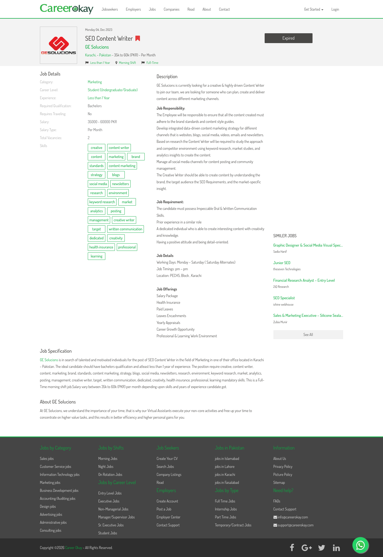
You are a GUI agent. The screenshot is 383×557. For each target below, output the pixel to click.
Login (335, 9)
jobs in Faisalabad (227, 482)
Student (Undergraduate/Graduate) (113, 90)
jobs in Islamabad (227, 458)
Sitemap (279, 482)
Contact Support (168, 525)
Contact (224, 9)
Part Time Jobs (225, 517)
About (206, 9)
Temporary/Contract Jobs (233, 525)
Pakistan (105, 55)
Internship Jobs (226, 509)
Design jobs (48, 506)
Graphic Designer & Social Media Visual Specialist (310, 245)
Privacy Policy (283, 466)
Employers (133, 9)
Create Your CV (167, 458)
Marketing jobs (50, 482)
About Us (279, 458)
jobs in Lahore (224, 466)
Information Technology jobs (60, 474)
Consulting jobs (50, 530)
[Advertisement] (308, 151)
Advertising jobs (51, 514)
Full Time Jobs (225, 501)
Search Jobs (165, 466)
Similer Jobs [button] (285, 236)
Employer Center (169, 517)
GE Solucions (97, 47)
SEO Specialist (284, 297)
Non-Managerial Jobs (113, 509)
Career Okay (74, 547)
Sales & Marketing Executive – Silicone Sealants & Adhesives (319, 315)
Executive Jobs (108, 501)
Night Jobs (105, 466)
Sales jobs (47, 458)
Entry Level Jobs (110, 493)
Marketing (95, 82)
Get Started (314, 9)
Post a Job (164, 509)
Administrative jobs (53, 522)
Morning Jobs (107, 458)
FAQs (276, 501)
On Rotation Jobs (110, 474)
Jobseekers (110, 9)
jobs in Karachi (225, 474)
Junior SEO (281, 262)
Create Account (167, 501)
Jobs (152, 9)
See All (308, 334)
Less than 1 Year (100, 62)
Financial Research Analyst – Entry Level (304, 280)
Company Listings (169, 474)
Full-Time (153, 62)
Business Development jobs (59, 490)
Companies (172, 9)
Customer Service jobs (55, 466)
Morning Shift (127, 62)
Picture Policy (282, 474)
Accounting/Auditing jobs (57, 498)
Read (191, 9)
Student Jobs (107, 533)
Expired (288, 38)
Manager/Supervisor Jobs (116, 517)
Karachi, (91, 55)
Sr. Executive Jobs (111, 525)
